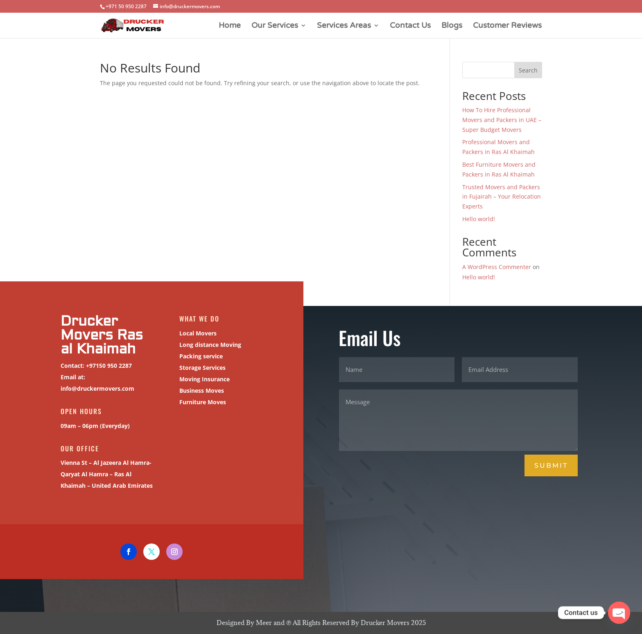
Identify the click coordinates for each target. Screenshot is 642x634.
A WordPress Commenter (496, 267)
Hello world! (478, 219)
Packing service (199, 356)
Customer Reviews (507, 26)
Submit (551, 465)
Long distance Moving (208, 345)
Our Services (274, 26)
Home (230, 26)
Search (528, 70)
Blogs (451, 26)
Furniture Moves (201, 402)
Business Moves (200, 390)
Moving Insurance (203, 379)
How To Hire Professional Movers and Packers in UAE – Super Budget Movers (501, 120)
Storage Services (201, 367)
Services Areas (344, 26)
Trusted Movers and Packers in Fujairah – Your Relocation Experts (501, 197)
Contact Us (410, 26)
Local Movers (196, 333)
